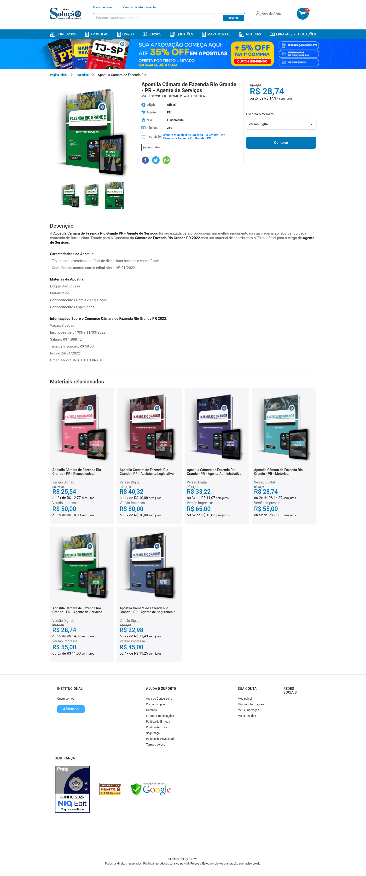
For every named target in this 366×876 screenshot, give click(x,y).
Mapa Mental (216, 34)
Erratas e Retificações (160, 716)
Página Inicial (59, 75)
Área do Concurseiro (159, 698)
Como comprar (155, 704)
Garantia (151, 710)
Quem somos (65, 698)
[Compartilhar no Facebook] (145, 160)
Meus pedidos (103, 7)
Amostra (151, 147)
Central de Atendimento (139, 7)
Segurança (153, 733)
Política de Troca (157, 727)
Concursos (63, 34)
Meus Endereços (248, 710)
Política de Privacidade (160, 739)
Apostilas (96, 34)
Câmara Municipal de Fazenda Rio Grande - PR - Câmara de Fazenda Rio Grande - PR (195, 136)
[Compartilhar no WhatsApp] (166, 160)
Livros (125, 34)
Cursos (152, 34)
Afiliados (71, 709)
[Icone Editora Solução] (66, 14)
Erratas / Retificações (293, 34)
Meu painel (245, 698)
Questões (181, 34)
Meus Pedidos (247, 716)
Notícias (250, 34)
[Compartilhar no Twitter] (156, 160)
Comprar (281, 142)
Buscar (233, 18)
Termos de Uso (155, 744)
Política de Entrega (158, 721)
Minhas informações (251, 704)
